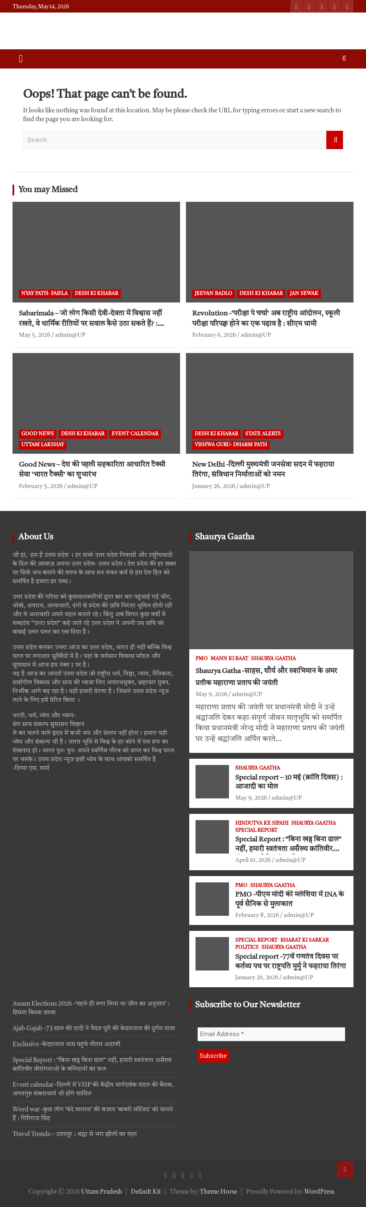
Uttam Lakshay (42, 444)
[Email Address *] (271, 1034)
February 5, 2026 (41, 486)
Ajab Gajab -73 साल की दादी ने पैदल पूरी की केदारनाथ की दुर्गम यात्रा (94, 1029)
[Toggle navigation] (21, 59)
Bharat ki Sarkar (304, 940)
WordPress (319, 1192)
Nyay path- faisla (44, 293)
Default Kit (146, 1192)
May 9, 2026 (211, 694)
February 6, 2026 (214, 335)
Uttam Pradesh (101, 1192)
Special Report (256, 830)
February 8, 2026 (257, 915)
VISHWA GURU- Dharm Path (231, 444)
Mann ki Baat (229, 658)
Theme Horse (218, 1192)
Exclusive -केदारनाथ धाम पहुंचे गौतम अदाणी (66, 1045)
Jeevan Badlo (213, 293)
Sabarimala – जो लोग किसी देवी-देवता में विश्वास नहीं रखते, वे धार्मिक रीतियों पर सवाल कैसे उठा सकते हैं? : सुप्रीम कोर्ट (90, 324)
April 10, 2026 (253, 860)
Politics (247, 947)
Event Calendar (135, 434)
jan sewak (304, 293)
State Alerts (263, 434)
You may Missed (48, 190)
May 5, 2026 (35, 335)
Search (334, 140)
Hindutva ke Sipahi (261, 823)
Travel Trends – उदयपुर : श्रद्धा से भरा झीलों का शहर (75, 1134)
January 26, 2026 (213, 486)
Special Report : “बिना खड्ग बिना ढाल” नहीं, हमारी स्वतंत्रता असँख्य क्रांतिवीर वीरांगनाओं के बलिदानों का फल (288, 849)
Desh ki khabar (96, 293)
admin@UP (70, 335)
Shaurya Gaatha (224, 537)
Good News (37, 434)
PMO (202, 658)
